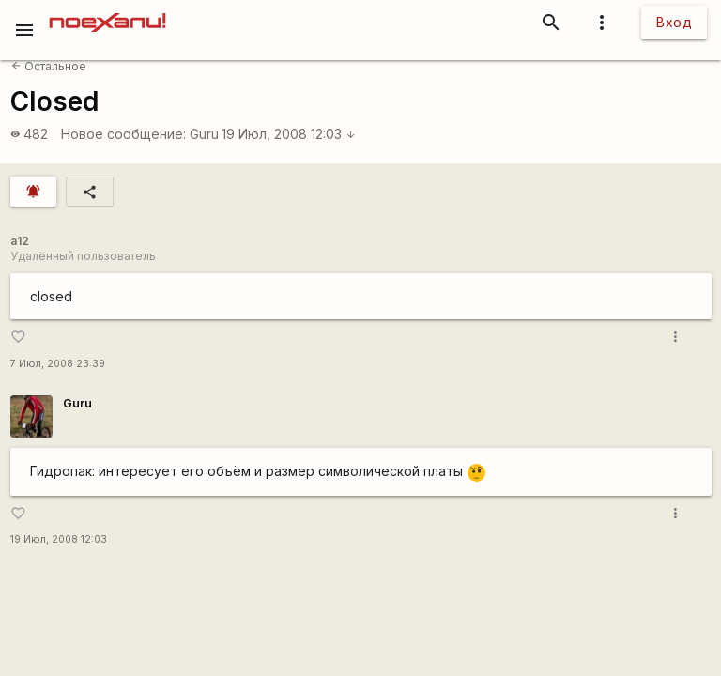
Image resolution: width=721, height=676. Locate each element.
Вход (674, 22)
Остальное (48, 66)
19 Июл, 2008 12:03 (289, 134)
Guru (204, 134)
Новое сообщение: (123, 134)
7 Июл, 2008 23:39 (57, 364)
